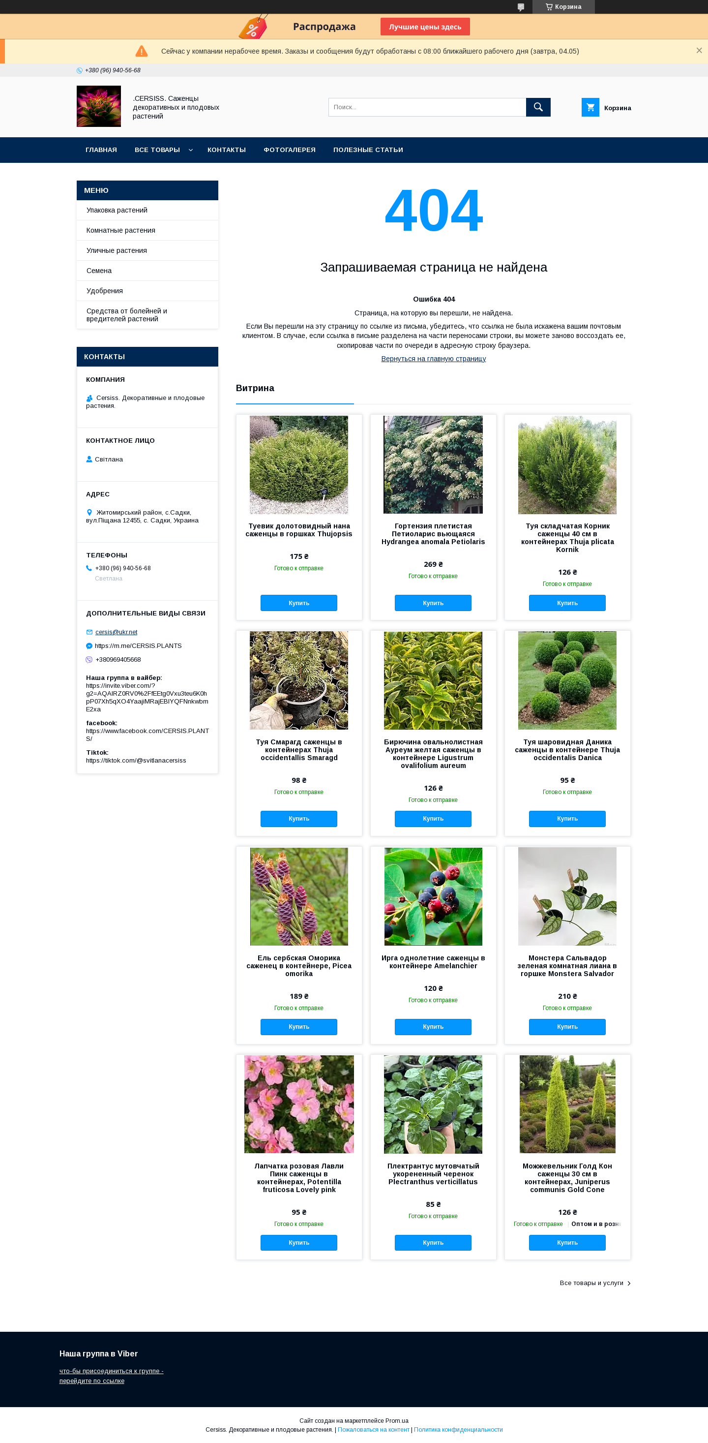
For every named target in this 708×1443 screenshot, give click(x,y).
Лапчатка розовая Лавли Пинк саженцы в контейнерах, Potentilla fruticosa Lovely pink (299, 1178)
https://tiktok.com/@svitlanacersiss (136, 760)
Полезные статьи (368, 150)
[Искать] (538, 107)
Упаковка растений (117, 210)
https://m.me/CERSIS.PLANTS (138, 645)
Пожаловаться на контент (374, 1429)
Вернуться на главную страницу (434, 359)
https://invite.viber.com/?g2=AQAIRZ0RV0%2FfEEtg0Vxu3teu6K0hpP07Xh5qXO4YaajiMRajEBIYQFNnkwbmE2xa (147, 697)
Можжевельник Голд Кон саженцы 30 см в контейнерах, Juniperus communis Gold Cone (567, 1178)
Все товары (157, 150)
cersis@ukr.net (116, 632)
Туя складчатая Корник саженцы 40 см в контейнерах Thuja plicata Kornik (567, 537)
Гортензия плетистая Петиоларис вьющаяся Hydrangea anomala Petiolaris (433, 534)
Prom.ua (397, 1420)
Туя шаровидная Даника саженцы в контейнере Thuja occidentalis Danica (567, 750)
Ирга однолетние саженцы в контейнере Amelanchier (433, 962)
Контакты (226, 150)
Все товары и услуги (591, 1283)
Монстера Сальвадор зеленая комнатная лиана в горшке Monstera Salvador (567, 966)
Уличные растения (117, 250)
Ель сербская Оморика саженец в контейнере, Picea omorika (299, 966)
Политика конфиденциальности (458, 1429)
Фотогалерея (290, 150)
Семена (99, 271)
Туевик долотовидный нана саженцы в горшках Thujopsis (299, 530)
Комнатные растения (121, 230)
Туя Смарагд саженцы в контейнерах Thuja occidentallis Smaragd (299, 750)
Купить (299, 603)
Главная (101, 150)
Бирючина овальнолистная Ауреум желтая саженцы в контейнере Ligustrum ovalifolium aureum (433, 753)
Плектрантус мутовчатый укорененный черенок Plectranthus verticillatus (433, 1174)
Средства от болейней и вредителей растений (127, 315)
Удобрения (105, 291)
